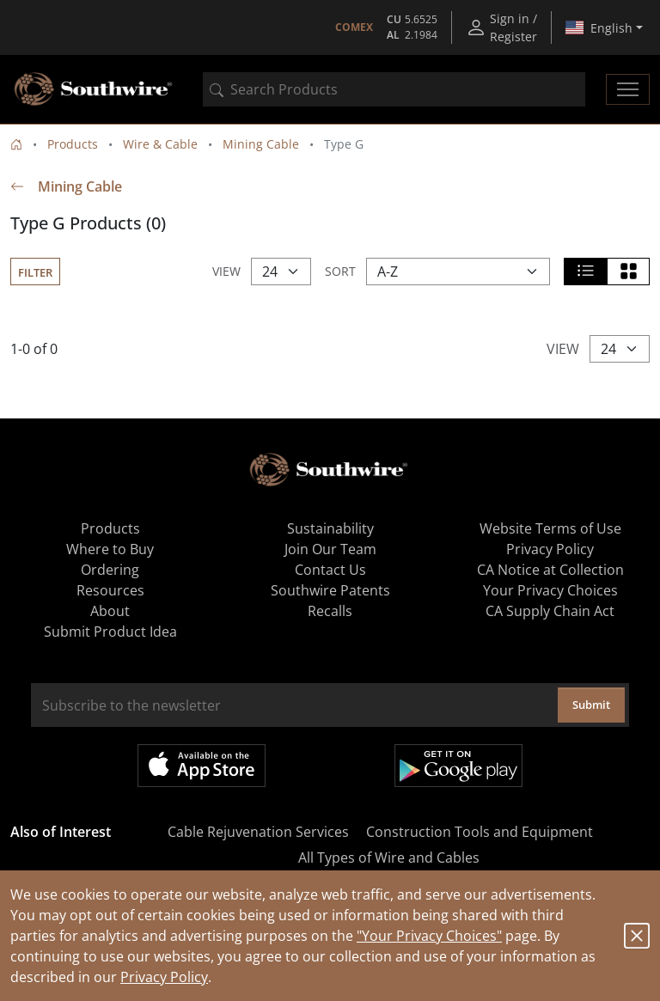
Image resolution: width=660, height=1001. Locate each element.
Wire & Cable (160, 144)
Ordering (110, 569)
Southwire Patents (330, 590)
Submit (591, 704)
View (226, 271)
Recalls (330, 610)
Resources (110, 590)
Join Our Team (330, 549)
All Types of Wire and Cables (389, 857)
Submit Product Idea (110, 631)
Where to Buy (110, 549)
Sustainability (330, 528)
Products (72, 144)
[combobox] (394, 89)
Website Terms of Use (550, 528)
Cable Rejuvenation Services (258, 831)
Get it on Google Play (458, 765)
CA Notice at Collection (550, 569)
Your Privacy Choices (550, 590)
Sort (340, 271)
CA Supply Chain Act (550, 610)
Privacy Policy (164, 976)
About (110, 610)
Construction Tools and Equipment (479, 831)
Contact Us (330, 569)
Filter (35, 272)
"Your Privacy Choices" (429, 935)
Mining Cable (261, 144)
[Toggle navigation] (628, 89)
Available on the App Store (202, 765)
